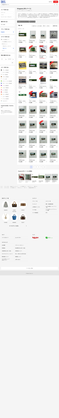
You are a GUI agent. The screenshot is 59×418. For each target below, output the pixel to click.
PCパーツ (32, 21)
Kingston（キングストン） (23, 21)
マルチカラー (7, 100)
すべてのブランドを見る (13, 225)
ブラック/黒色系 (7, 70)
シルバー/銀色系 (7, 96)
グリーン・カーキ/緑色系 (7, 81)
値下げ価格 (7, 24)
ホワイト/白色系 (7, 72)
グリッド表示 (46, 25)
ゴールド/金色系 (7, 98)
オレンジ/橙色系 (7, 94)
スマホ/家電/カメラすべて (8, 41)
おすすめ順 (39, 25)
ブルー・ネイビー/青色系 (7, 83)
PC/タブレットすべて (8, 46)
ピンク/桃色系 (7, 89)
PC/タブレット (8, 43)
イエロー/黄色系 (7, 87)
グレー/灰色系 (7, 74)
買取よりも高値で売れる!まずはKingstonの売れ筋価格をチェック (7, 112)
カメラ (8, 50)
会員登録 (55, 1)
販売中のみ (34, 25)
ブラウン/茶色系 (7, 76)
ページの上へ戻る (29, 268)
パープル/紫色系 (7, 85)
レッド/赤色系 (7, 92)
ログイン (50, 1)
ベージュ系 (7, 78)
